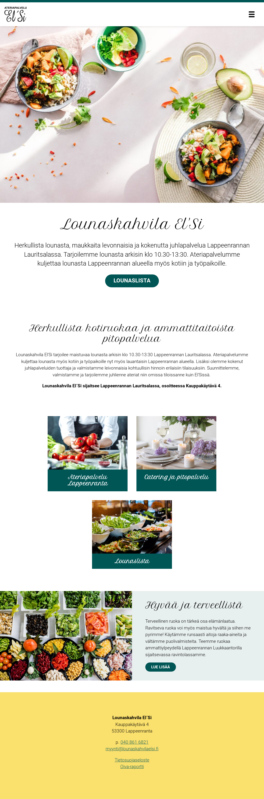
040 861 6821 (135, 742)
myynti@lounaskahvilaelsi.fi (132, 748)
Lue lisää (160, 667)
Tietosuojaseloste (132, 760)
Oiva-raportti (132, 766)
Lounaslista (132, 280)
